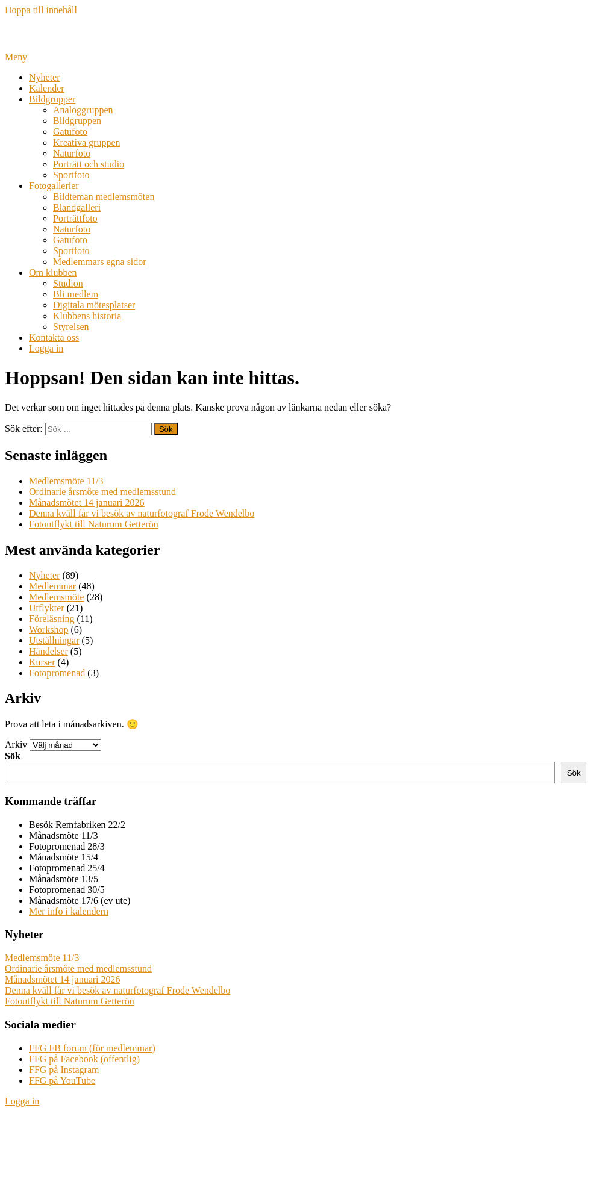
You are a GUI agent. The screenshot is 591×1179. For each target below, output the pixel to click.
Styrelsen (71, 327)
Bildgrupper (52, 99)
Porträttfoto (75, 218)
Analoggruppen (83, 110)
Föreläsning (52, 619)
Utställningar (54, 640)
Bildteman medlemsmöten (103, 196)
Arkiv (16, 744)
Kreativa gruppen (86, 142)
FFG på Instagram (64, 1070)
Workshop (48, 629)
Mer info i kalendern (68, 911)
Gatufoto (70, 131)
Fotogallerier (54, 186)
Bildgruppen (77, 121)
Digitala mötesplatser (94, 305)
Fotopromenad (57, 673)
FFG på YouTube (62, 1080)
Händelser (48, 651)
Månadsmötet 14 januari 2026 (87, 502)
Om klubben (53, 272)
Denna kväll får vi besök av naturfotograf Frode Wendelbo (141, 513)
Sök (12, 756)
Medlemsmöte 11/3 (66, 481)
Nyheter (44, 77)
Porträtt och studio (88, 164)
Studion (68, 283)
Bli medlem (75, 294)
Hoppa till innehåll (41, 10)
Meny (16, 57)
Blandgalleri (77, 207)
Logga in (46, 348)
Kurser (42, 662)
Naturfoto (71, 153)
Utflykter (46, 608)
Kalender (46, 88)
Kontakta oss (54, 337)
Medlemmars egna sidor (99, 262)
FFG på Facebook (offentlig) (84, 1059)
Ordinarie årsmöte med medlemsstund (102, 492)
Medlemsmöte (56, 597)
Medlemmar (52, 586)
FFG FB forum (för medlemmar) (92, 1048)
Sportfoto (71, 175)
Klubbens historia (87, 316)
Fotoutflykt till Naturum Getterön (93, 524)
